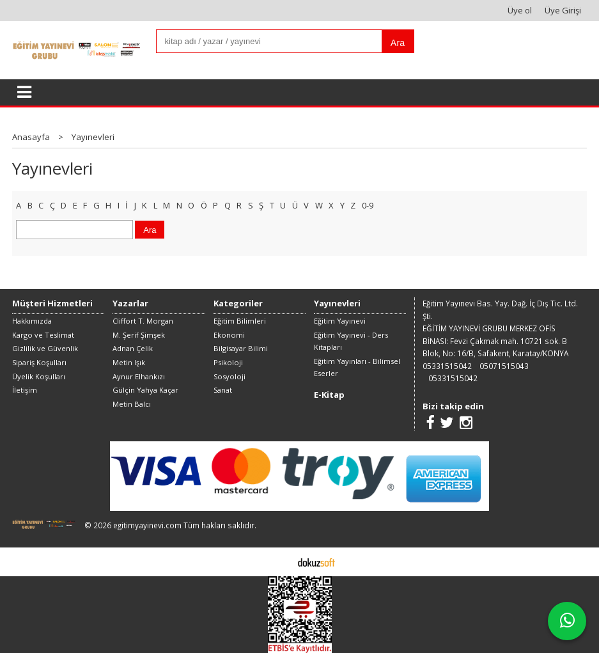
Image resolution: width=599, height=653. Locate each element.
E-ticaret (279, 561)
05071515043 (504, 366)
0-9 (367, 205)
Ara (398, 43)
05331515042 (447, 366)
